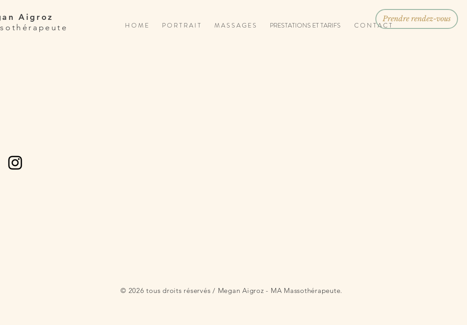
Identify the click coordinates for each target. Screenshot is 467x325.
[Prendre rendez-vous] (416, 19)
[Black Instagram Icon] (15, 162)
